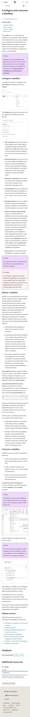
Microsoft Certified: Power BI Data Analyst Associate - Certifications (15, 671)
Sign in (27, 2)
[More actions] (26, 5)
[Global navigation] (1, 2)
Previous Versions (16, 703)
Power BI (8, 5)
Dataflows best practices (11, 643)
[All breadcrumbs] (3, 5)
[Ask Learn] (23, 5)
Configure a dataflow (8, 25)
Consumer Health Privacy (9, 707)
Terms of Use (6, 710)
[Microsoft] (15, 2)
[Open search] (23, 2)
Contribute (11, 705)
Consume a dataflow (8, 29)
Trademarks (14, 710)
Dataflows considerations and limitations (16, 641)
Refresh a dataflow (7, 27)
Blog (4, 705)
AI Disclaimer (6, 703)
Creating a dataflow (10, 627)
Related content (7, 31)
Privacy (17, 705)
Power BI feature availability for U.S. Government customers (13, 71)
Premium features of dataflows (13, 634)
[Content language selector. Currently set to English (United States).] (10, 691)
